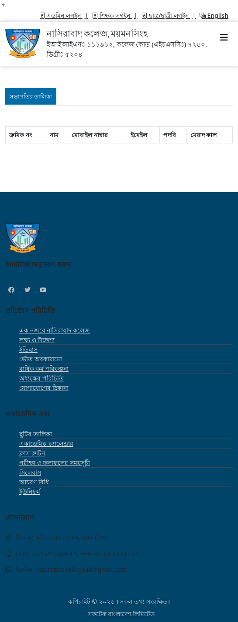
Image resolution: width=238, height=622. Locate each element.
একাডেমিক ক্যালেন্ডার (46, 443)
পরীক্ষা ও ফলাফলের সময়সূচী (54, 463)
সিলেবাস (30, 472)
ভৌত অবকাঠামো (40, 359)
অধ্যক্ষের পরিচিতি (41, 378)
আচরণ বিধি (34, 482)
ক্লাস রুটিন (32, 453)
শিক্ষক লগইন (112, 15)
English (214, 15)
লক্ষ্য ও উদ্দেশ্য (37, 340)
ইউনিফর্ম (29, 491)
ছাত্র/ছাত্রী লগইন (165, 15)
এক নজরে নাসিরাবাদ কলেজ (54, 330)
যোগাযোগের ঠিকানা (44, 388)
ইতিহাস (28, 349)
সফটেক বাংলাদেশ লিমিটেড (121, 614)
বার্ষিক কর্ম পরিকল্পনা (44, 368)
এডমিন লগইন (61, 15)
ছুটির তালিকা (35, 434)
